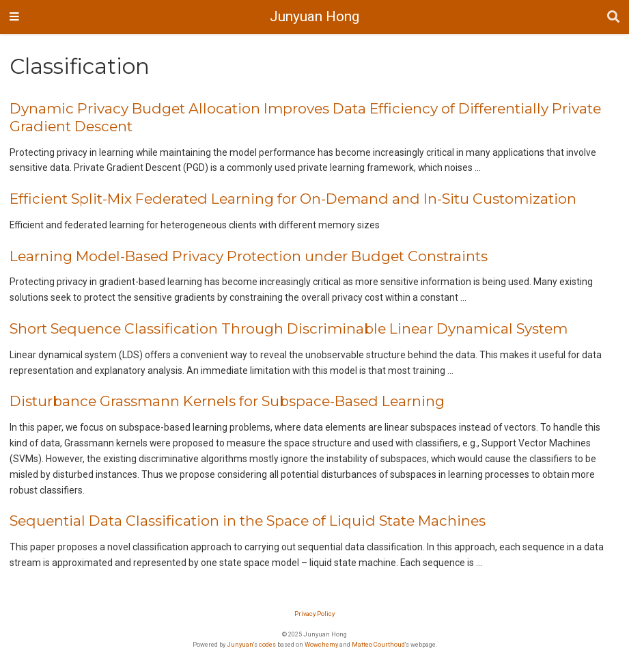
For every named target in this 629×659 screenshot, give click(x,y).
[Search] (613, 17)
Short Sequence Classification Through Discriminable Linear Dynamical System (289, 328)
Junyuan (240, 644)
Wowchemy (321, 644)
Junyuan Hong (314, 16)
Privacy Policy (314, 613)
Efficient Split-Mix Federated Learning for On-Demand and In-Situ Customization (293, 198)
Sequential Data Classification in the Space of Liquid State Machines (248, 520)
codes (267, 644)
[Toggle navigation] (14, 17)
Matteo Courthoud (378, 644)
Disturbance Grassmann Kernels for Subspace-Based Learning (227, 400)
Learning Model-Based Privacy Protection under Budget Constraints (249, 256)
